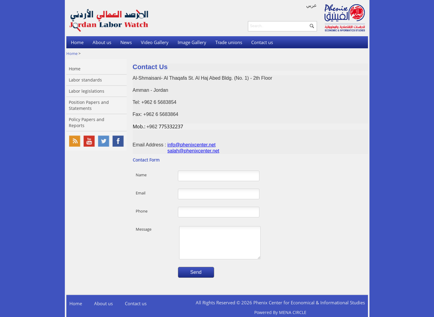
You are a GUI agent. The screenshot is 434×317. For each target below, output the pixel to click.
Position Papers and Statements (89, 105)
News (126, 42)
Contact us (262, 42)
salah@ (175, 150)
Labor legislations (86, 91)
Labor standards (85, 80)
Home (77, 42)
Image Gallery (192, 42)
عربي (311, 5)
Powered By (280, 312)
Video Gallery (155, 42)
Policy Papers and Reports (86, 122)
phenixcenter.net (201, 150)
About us (102, 42)
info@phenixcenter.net (191, 144)
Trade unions (228, 42)
